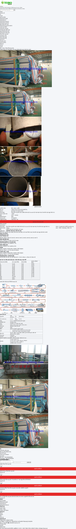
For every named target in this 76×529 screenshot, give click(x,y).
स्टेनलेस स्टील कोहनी (4, 502)
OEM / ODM (2, 509)
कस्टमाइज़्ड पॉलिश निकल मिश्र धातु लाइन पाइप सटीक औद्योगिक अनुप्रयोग (14, 488)
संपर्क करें (29, 462)
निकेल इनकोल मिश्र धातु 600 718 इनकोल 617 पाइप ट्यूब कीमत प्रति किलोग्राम (15, 479)
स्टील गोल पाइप (3, 453)
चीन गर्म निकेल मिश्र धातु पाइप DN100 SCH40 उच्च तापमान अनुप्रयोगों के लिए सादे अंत (17, 496)
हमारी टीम (2, 517)
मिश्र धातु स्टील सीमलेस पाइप (5, 451)
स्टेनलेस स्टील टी (3, 503)
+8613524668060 (8, 457)
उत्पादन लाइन (2, 507)
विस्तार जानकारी (3, 223)
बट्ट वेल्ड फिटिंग (3, 500)
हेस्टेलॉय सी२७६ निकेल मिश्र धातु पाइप (7, 471)
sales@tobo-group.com (14, 522)
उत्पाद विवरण (2, 225)
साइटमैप (1, 525)
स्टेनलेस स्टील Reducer (4, 505)
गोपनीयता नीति (3, 524)
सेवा (1, 516)
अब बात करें (2, 13)
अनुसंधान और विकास (4, 510)
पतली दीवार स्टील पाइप (4, 450)
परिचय (1, 513)
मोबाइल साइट (2, 527)
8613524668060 (10, 458)
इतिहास (1, 514)
